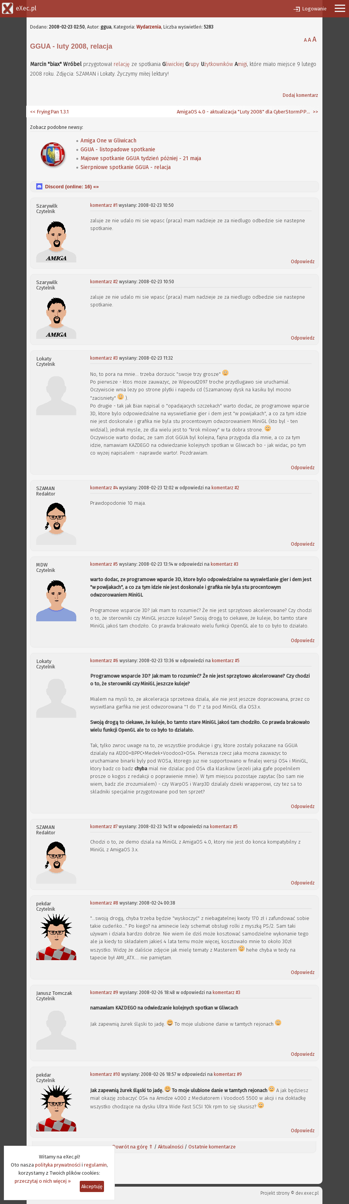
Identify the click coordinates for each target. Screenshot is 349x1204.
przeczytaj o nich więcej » (43, 1181)
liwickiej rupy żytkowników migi (204, 64)
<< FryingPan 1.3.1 (49, 112)
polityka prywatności (58, 1165)
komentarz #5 (104, 564)
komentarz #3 (104, 358)
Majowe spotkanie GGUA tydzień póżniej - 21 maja (141, 158)
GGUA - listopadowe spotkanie (118, 149)
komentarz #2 (104, 281)
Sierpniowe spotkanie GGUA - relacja (126, 167)
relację (122, 64)
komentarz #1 (103, 205)
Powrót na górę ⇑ (132, 1147)
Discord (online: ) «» (72, 186)
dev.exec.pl (307, 1193)
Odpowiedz (303, 261)
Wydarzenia (148, 27)
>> (315, 112)
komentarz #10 (105, 1074)
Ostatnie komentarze (212, 1147)
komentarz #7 (103, 826)
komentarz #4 (104, 487)
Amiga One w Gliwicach (108, 140)
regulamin (95, 1165)
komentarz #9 (104, 992)
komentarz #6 (104, 660)
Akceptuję (91, 1186)
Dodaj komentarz (300, 95)
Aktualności (170, 1147)
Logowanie (314, 9)
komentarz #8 (104, 903)
